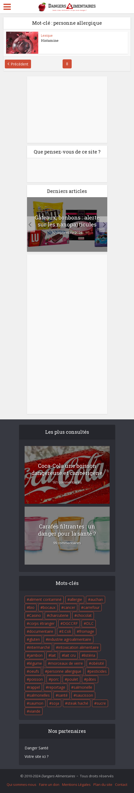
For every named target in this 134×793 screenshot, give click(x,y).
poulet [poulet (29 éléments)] (72, 679)
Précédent (19, 64)
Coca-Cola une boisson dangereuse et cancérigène (67, 469)
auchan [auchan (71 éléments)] (96, 599)
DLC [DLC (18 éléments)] (90, 623)
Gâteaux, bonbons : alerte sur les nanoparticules (67, 221)
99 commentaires (67, 543)
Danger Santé (36, 747)
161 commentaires (67, 482)
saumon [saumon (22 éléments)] (36, 703)
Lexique (47, 35)
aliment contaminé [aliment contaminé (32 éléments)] (45, 599)
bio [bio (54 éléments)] (32, 607)
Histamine (50, 40)
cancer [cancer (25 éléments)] (69, 607)
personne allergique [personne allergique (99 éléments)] (64, 671)
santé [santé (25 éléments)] (63, 695)
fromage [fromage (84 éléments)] (86, 631)
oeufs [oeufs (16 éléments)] (34, 671)
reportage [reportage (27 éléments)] (56, 687)
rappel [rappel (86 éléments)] (34, 687)
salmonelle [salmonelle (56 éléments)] (83, 687)
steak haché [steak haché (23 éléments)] (77, 703)
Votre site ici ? (36, 756)
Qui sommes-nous (21, 784)
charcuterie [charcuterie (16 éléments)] (58, 615)
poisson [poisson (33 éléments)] (36, 679)
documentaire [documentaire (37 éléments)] (41, 631)
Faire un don (49, 784)
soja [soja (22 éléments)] (55, 703)
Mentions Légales (76, 784)
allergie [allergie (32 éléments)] (76, 599)
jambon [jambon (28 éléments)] (36, 655)
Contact (121, 784)
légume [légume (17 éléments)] (35, 663)
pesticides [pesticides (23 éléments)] (98, 671)
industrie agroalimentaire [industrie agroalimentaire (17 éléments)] (69, 639)
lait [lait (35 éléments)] (53, 655)
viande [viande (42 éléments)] (34, 711)
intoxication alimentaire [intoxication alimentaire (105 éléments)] (78, 647)
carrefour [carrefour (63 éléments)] (91, 607)
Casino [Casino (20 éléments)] (35, 615)
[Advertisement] (67, 109)
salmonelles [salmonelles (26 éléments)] (39, 695)
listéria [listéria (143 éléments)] (89, 655)
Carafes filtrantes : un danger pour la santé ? (67, 530)
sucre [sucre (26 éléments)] (101, 703)
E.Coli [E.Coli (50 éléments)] (66, 631)
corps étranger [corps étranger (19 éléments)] (42, 623)
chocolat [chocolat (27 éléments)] (84, 615)
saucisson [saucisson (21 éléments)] (84, 695)
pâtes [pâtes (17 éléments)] (91, 679)
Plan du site (102, 784)
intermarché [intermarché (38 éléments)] (39, 647)
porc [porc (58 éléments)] (55, 679)
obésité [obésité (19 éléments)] (97, 663)
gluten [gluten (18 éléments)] (34, 639)
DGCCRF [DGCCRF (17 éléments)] (70, 623)
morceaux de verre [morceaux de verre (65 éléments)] (66, 663)
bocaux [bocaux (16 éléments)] (49, 607)
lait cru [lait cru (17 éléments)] (70, 655)
